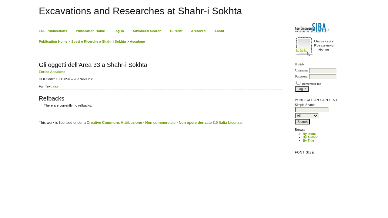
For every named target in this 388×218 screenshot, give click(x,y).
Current (176, 31)
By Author (310, 137)
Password (301, 76)
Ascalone (137, 41)
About (219, 31)
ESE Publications (53, 31)
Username (301, 70)
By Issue (309, 134)
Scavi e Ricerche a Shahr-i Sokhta (98, 41)
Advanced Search (147, 31)
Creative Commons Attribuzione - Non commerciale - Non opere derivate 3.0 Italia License (164, 123)
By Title (308, 140)
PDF (56, 86)
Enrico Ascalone (52, 72)
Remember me (311, 83)
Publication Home (90, 31)
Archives (198, 31)
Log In (119, 31)
